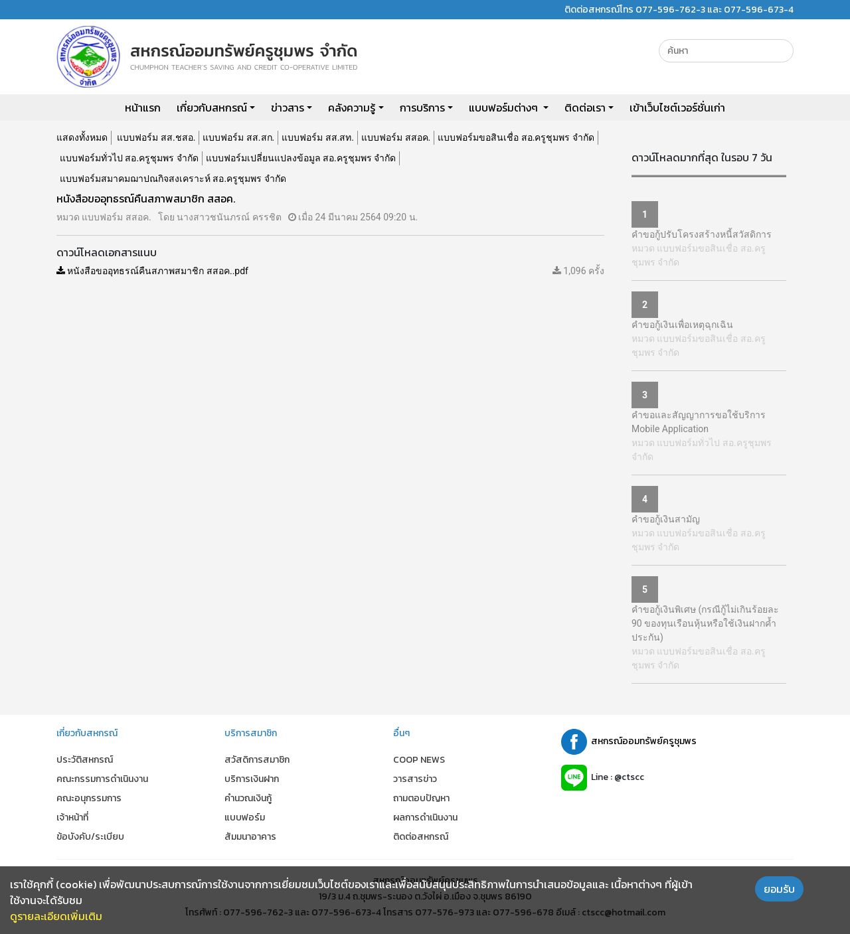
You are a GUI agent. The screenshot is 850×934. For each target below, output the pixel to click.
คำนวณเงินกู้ (248, 798)
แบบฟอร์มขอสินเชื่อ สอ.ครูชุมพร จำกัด (516, 137)
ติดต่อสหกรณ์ (420, 837)
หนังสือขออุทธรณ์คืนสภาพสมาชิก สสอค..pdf (152, 271)
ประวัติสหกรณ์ (84, 760)
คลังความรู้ (351, 108)
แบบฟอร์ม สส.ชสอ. (156, 137)
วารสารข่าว (415, 779)
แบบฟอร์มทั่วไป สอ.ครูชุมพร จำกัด (129, 158)
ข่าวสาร (287, 108)
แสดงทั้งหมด (82, 137)
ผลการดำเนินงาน (425, 817)
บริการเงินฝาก (251, 779)
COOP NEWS (419, 760)
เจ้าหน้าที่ (72, 817)
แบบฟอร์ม (244, 817)
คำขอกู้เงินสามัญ (666, 519)
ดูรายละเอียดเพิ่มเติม (56, 916)
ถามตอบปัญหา (421, 798)
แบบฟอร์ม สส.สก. (238, 137)
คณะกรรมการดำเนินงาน (102, 779)
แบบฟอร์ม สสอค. (395, 137)
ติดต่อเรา (585, 108)
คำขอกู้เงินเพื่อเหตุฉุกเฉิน (682, 324)
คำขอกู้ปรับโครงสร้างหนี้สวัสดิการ (702, 234)
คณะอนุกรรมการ (89, 798)
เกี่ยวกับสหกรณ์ (212, 108)
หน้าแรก (143, 108)
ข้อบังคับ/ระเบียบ (90, 837)
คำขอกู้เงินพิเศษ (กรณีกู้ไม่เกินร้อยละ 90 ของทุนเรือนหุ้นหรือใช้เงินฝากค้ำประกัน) (705, 623)
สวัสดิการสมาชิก (257, 760)
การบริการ (422, 108)
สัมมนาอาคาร (250, 837)
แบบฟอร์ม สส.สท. (318, 137)
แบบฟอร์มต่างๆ (505, 108)
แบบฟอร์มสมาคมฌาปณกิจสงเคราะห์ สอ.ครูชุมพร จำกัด (173, 178)
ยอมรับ (779, 889)
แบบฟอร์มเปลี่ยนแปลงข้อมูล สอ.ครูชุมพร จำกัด (301, 158)
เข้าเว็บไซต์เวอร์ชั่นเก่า (677, 108)
